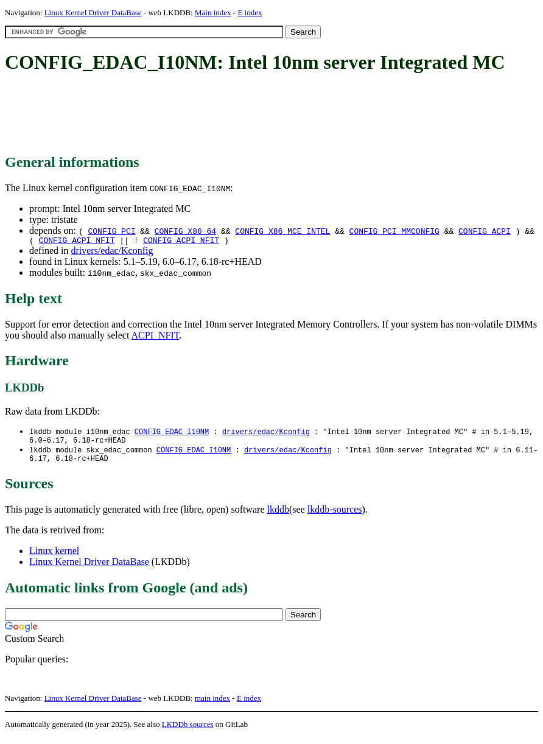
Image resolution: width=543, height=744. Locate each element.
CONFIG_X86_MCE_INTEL (282, 230)
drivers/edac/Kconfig (112, 252)
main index (212, 704)
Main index (213, 12)
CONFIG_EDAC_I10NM (172, 434)
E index (249, 12)
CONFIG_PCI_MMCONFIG (394, 230)
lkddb (278, 516)
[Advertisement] (226, 114)
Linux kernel (54, 557)
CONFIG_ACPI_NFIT (77, 241)
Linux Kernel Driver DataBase (93, 12)
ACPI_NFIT (155, 337)
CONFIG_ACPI (484, 230)
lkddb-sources (334, 516)
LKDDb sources (188, 730)
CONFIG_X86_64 (185, 230)
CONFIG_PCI (111, 230)
